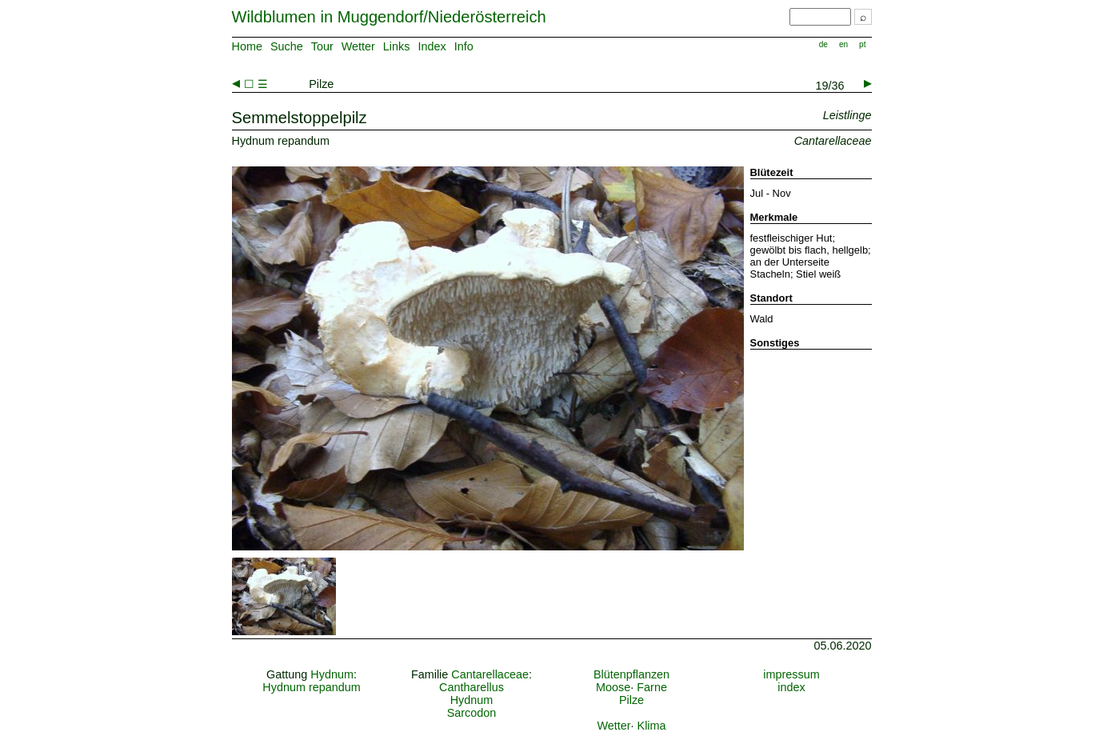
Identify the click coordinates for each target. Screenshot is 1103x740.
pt (862, 44)
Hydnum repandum (311, 687)
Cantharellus (471, 687)
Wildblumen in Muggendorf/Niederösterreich (389, 17)
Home (247, 46)
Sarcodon (472, 712)
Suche (286, 46)
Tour (322, 46)
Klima (651, 725)
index (791, 687)
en (843, 44)
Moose (613, 687)
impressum (791, 674)
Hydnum (332, 674)
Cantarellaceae (490, 674)
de (823, 44)
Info (464, 46)
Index (432, 46)
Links (396, 46)
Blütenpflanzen (631, 674)
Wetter (358, 46)
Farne (652, 687)
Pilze (631, 700)
